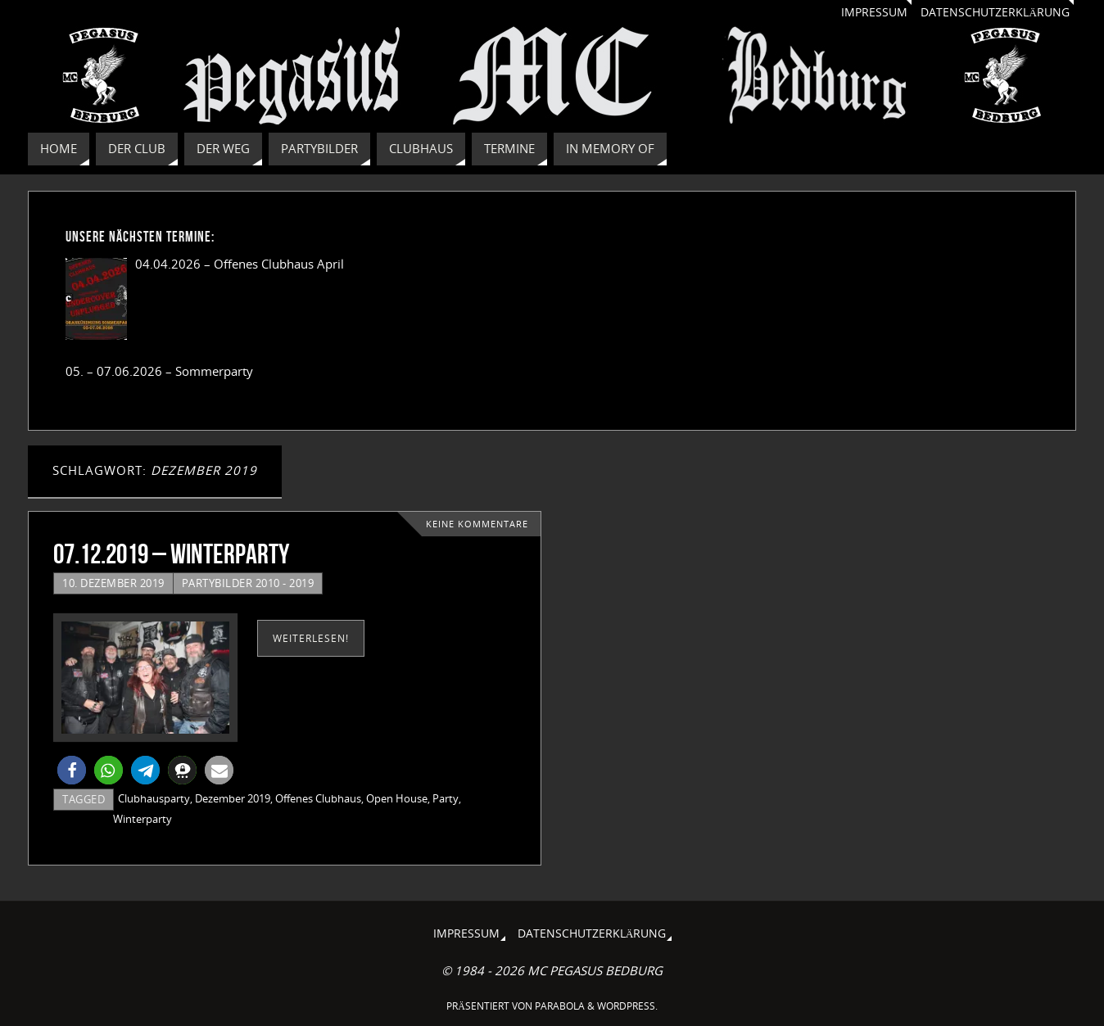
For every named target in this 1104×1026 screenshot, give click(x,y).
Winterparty (142, 818)
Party (445, 798)
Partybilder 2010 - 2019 (248, 583)
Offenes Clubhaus (318, 798)
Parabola (560, 1006)
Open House (397, 798)
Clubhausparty (154, 798)
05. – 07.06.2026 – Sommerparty (159, 371)
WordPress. (627, 1006)
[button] (71, 770)
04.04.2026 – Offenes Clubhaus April (239, 263)
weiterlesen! (311, 638)
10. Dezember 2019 (113, 583)
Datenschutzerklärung (995, 12)
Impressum (874, 12)
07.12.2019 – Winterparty (171, 554)
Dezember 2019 (232, 798)
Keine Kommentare (477, 524)
